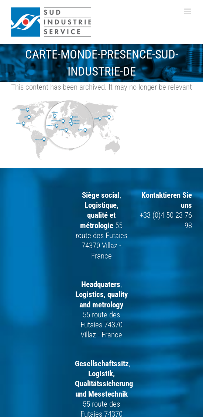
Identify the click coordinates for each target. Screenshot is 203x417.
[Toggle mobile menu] (188, 11)
